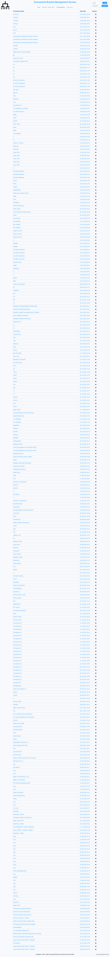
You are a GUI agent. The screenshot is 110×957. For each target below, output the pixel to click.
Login (104, 3)
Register (105, 6)
